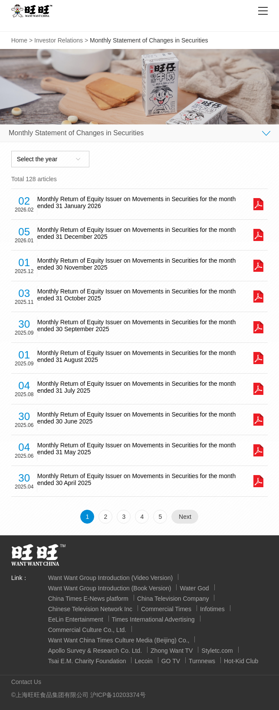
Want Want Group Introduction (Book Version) (109, 588)
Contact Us (26, 681)
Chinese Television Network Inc (90, 609)
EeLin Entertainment (75, 619)
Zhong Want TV (172, 650)
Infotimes (212, 609)
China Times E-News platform (88, 598)
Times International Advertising (153, 619)
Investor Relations (58, 40)
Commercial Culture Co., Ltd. (87, 629)
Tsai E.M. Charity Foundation (87, 661)
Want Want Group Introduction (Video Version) (110, 577)
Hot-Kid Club (241, 661)
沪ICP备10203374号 (118, 694)
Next (185, 516)
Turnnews (202, 661)
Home (19, 40)
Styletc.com (217, 650)
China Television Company (173, 598)
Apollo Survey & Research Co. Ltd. (95, 650)
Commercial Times (166, 609)
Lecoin (143, 661)
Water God (194, 588)
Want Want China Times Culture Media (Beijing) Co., (119, 640)
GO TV (170, 661)
